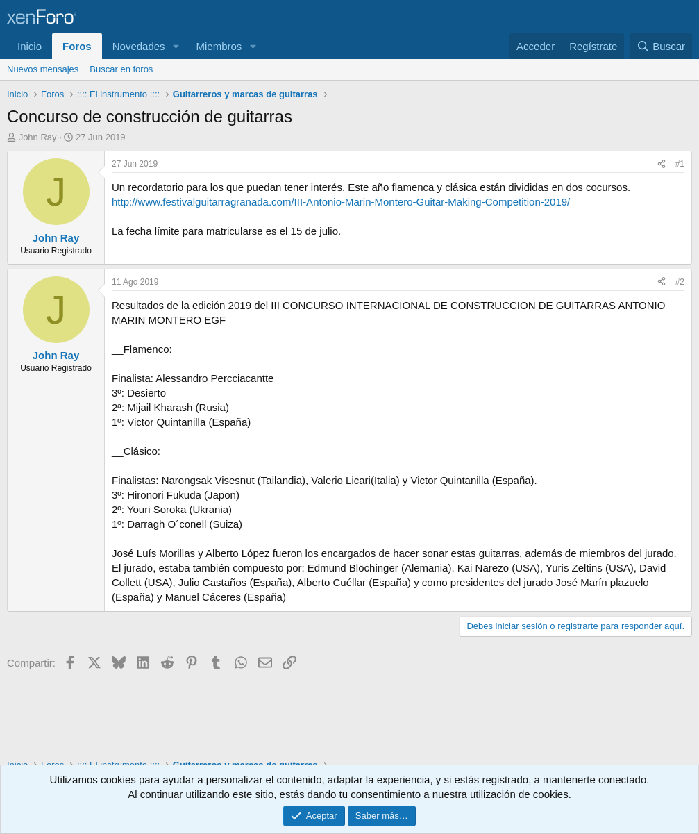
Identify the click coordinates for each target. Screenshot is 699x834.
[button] (175, 46)
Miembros (219, 46)
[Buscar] (661, 46)
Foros (77, 46)
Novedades (138, 46)
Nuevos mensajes (42, 69)
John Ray (38, 137)
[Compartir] (661, 164)
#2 (679, 282)
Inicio (29, 46)
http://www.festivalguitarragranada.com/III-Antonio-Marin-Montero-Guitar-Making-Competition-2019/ (341, 202)
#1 (679, 164)
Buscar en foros (121, 69)
